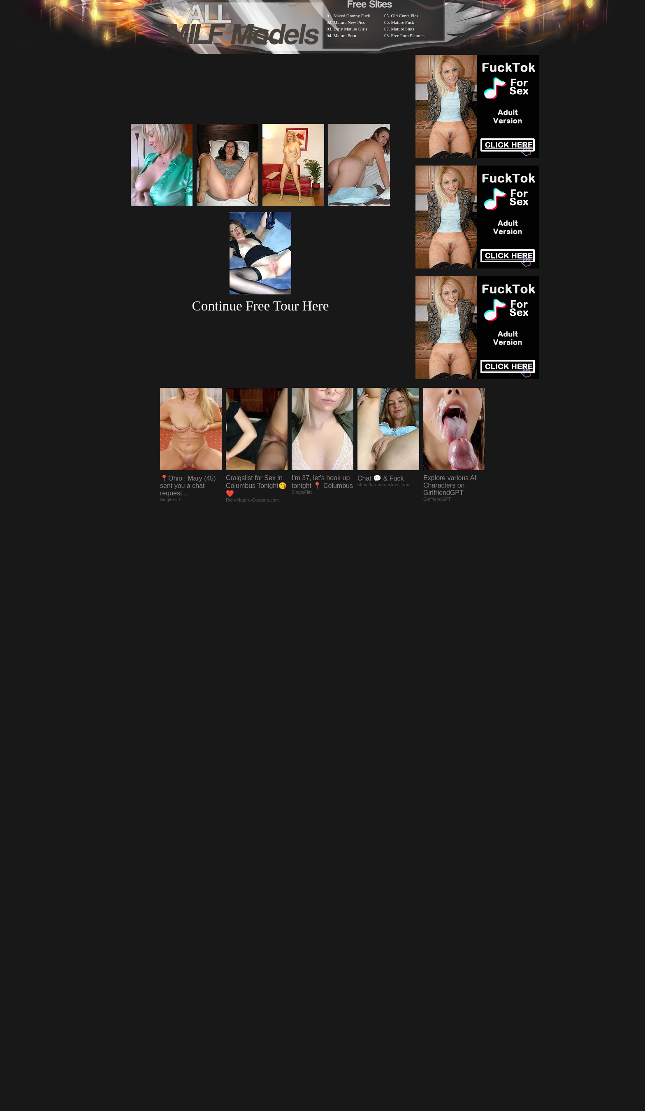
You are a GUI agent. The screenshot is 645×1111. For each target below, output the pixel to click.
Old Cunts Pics (404, 15)
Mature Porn (345, 35)
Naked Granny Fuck (352, 15)
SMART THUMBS (337, 896)
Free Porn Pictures (408, 35)
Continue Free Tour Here (260, 305)
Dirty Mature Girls (350, 28)
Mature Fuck (403, 22)
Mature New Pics (349, 22)
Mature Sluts (403, 28)
